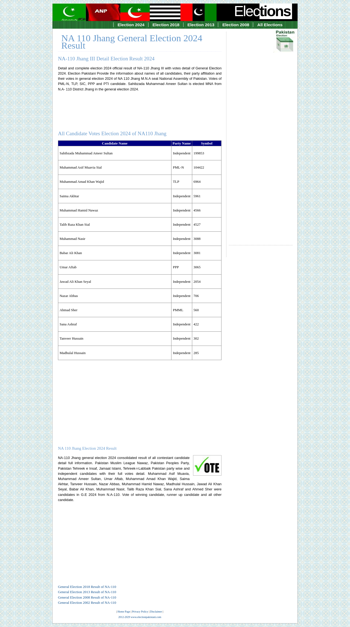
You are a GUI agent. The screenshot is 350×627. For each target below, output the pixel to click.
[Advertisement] (261, 134)
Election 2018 (166, 24)
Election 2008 (235, 24)
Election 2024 (131, 24)
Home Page (124, 611)
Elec (263, 11)
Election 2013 (201, 24)
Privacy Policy (140, 611)
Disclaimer (156, 611)
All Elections (269, 24)
